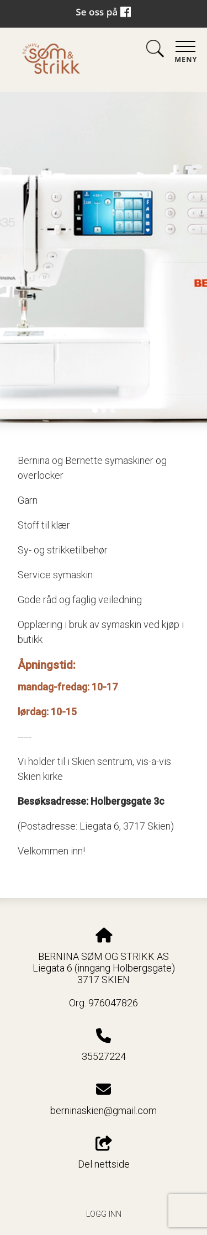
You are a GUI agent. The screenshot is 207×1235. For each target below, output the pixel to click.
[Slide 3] (112, 410)
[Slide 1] (95, 410)
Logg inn (103, 1214)
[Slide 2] (104, 410)
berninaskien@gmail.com (103, 1110)
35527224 (104, 1056)
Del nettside (104, 1153)
